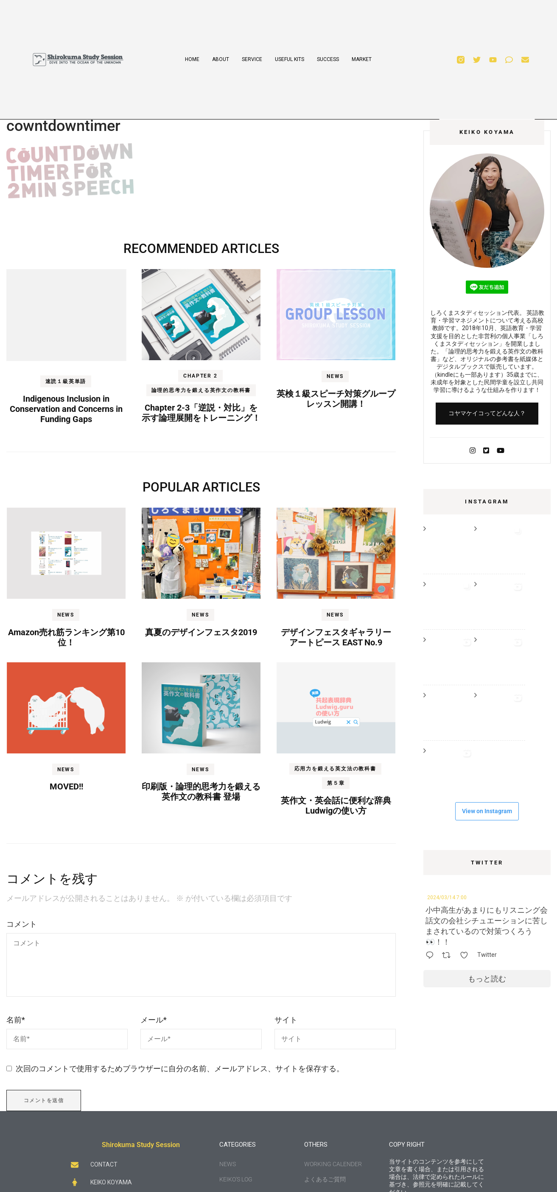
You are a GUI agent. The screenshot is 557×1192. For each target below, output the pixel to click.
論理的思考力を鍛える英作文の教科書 (201, 390)
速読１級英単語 (66, 381)
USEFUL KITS (289, 59)
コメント (21, 924)
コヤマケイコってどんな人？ (487, 413)
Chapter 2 (200, 376)
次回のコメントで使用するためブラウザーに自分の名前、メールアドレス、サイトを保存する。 (180, 1068)
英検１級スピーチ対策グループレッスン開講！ (336, 399)
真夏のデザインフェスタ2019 (201, 632)
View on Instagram (487, 811)
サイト (285, 1019)
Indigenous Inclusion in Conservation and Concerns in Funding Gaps (66, 409)
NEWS (335, 376)
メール (153, 1019)
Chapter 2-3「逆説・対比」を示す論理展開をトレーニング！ (201, 413)
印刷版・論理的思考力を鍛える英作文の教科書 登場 (201, 791)
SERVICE (252, 59)
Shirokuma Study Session (141, 1145)
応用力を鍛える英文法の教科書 (335, 769)
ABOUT (220, 59)
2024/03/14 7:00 (447, 897)
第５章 (335, 783)
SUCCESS (328, 59)
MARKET (362, 59)
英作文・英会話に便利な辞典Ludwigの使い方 (336, 805)
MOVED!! (66, 786)
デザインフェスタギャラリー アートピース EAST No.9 (336, 637)
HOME (192, 59)
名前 (15, 1019)
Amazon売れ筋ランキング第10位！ (66, 637)
